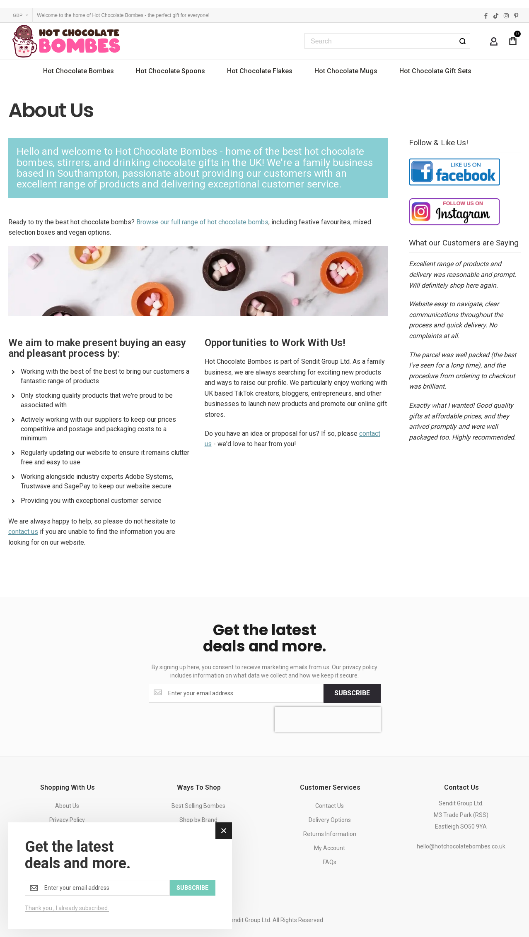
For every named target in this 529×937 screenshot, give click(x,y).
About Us (67, 805)
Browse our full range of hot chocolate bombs (202, 222)
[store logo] (66, 41)
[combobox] (387, 41)
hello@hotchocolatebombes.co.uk (461, 846)
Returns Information (329, 834)
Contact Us (329, 805)
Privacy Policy (67, 820)
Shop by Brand (198, 820)
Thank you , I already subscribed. (67, 908)
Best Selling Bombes (198, 805)
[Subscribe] (352, 693)
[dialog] (120, 875)
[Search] (462, 41)
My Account (329, 848)
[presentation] (328, 719)
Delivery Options (330, 820)
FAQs (329, 862)
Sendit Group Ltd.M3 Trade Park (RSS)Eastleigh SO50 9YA (461, 815)
